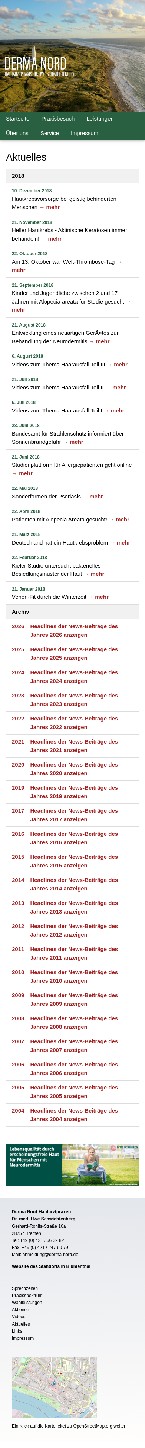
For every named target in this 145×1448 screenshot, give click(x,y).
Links (17, 1331)
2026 (18, 626)
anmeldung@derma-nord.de (50, 1254)
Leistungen (99, 118)
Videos (18, 1316)
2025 (18, 649)
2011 (18, 949)
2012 (18, 926)
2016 (18, 834)
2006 (18, 1064)
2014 (18, 880)
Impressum (84, 133)
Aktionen (20, 1309)
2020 (18, 764)
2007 (18, 1041)
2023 (18, 695)
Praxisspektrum (27, 1295)
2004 (18, 1110)
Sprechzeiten (25, 1288)
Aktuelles (21, 1324)
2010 (18, 972)
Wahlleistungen (27, 1302)
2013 (18, 903)
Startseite (17, 118)
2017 (18, 811)
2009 (18, 995)
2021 (18, 741)
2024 (18, 672)
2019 (18, 787)
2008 (18, 1018)
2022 (18, 718)
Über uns (17, 133)
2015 (18, 857)
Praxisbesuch (58, 118)
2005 (18, 1087)
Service (49, 133)
